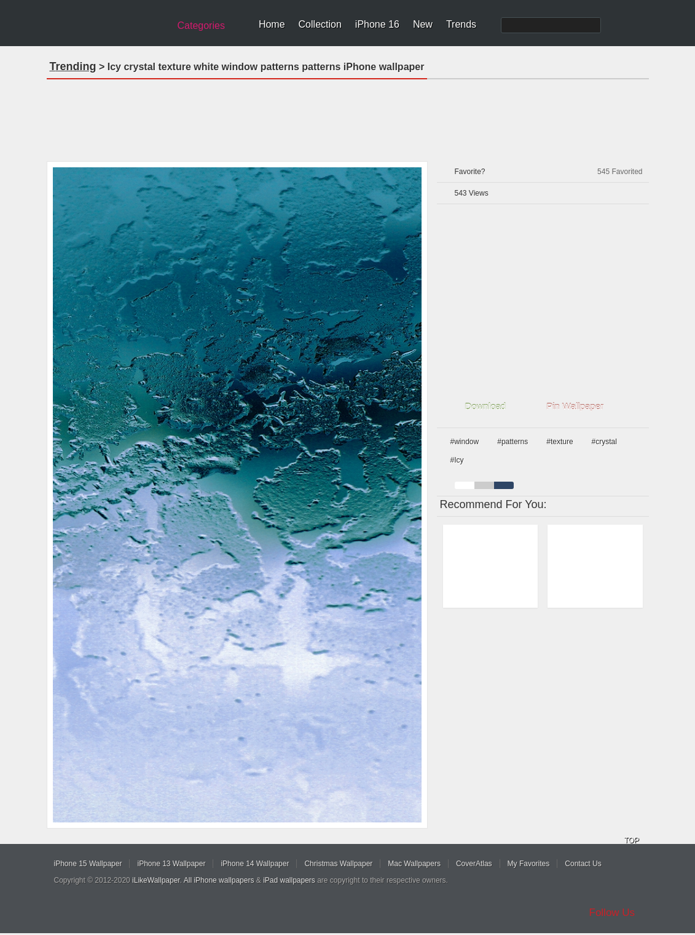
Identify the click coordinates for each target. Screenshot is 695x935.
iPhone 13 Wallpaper (171, 863)
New (423, 24)
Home (272, 24)
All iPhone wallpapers (219, 880)
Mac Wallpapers (414, 863)
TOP (631, 840)
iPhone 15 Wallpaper (88, 863)
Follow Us (612, 912)
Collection (320, 24)
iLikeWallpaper (156, 880)
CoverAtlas (474, 863)
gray (484, 485)
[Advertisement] (348, 116)
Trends (461, 24)
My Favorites (529, 863)
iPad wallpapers (289, 880)
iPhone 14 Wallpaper (255, 863)
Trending (73, 66)
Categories (201, 25)
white (464, 485)
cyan (504, 485)
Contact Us (583, 863)
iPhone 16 (377, 24)
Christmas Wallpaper (338, 863)
